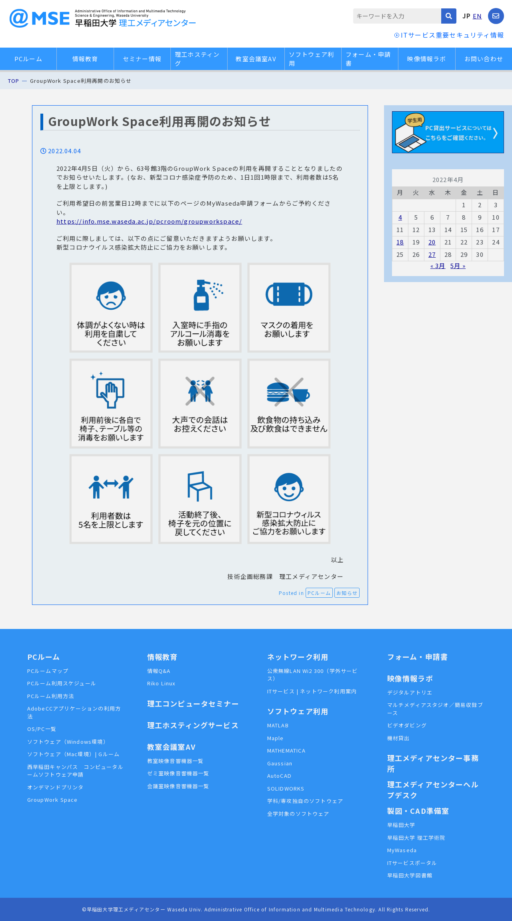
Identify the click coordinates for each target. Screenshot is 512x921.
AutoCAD (279, 775)
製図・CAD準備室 (418, 810)
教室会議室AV (256, 58)
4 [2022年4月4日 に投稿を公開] (400, 217)
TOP (14, 80)
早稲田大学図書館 (410, 875)
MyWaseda (402, 850)
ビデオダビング (407, 725)
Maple (275, 738)
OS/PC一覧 (41, 729)
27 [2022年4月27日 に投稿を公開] (432, 254)
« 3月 (438, 265)
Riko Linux (161, 683)
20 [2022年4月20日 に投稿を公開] (432, 242)
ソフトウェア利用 (311, 59)
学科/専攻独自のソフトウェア (305, 801)
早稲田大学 (401, 825)
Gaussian (280, 763)
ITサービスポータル (412, 863)
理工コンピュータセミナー (193, 703)
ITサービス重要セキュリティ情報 (452, 35)
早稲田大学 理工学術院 (416, 837)
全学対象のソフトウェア (298, 813)
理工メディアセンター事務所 (433, 763)
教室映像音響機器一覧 (175, 761)
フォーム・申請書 (368, 59)
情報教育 (85, 58)
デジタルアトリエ (410, 692)
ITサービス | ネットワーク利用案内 (312, 691)
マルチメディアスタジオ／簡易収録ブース (435, 709)
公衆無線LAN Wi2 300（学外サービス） (312, 675)
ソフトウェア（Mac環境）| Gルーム (73, 754)
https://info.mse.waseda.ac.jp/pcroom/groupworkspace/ (149, 221)
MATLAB (278, 725)
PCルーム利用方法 (50, 696)
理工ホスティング (197, 59)
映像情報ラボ (426, 58)
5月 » (458, 265)
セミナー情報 (142, 58)
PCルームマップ (48, 671)
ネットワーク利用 (298, 656)
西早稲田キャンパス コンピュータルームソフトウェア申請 (75, 771)
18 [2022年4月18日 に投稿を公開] (400, 242)
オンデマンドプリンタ (55, 787)
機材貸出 (398, 738)
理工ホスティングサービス (193, 725)
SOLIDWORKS (286, 788)
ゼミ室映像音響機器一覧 (178, 773)
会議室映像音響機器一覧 (178, 786)
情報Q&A (159, 671)
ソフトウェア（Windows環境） (68, 741)
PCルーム (28, 58)
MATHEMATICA (286, 750)
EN (477, 16)
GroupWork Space (52, 799)
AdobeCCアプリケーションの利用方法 (74, 712)
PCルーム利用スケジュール (62, 683)
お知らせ (347, 592)
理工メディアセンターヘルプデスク (433, 789)
